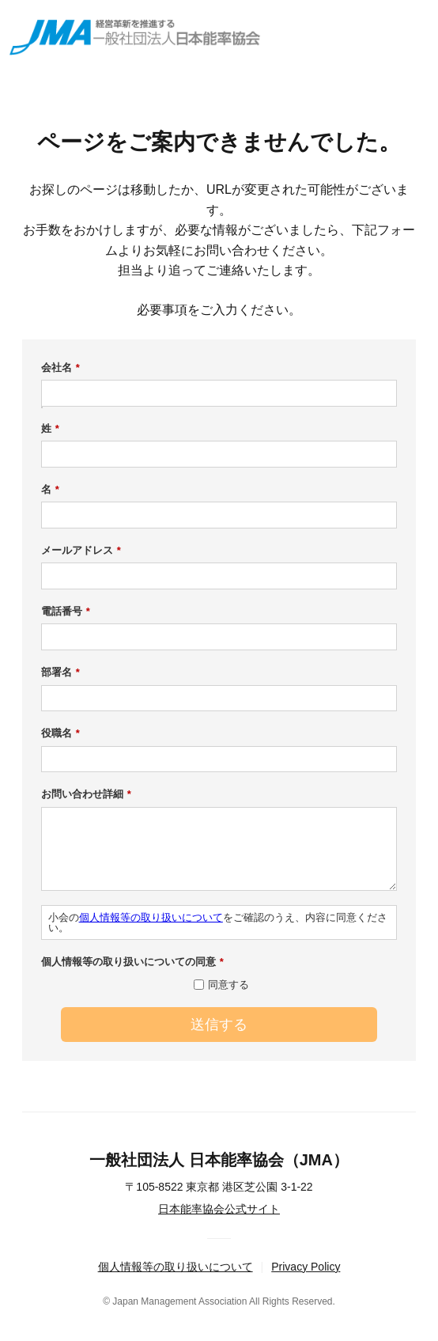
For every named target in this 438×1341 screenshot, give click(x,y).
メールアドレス (81, 550)
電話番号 (65, 611)
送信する (219, 1024)
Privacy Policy (305, 1266)
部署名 (60, 672)
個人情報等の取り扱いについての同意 (132, 962)
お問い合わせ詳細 (86, 794)
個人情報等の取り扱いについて (151, 917)
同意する (228, 985)
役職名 (60, 733)
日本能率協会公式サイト (219, 1209)
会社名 (60, 368)
